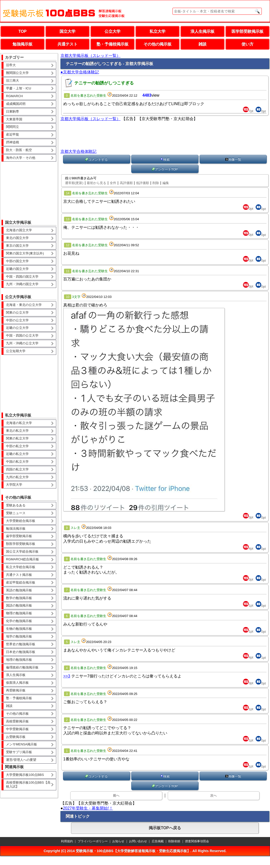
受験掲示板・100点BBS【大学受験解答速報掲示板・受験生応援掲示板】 (133, 851)
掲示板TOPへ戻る (165, 828)
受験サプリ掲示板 (19, 752)
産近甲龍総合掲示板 (20, 582)
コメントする (96, 159)
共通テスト (68, 44)
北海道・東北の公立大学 (24, 305)
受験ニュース (16, 513)
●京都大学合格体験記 (79, 72)
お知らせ (118, 841)
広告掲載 (158, 841)
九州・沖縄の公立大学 (22, 343)
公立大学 (112, 31)
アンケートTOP (165, 169)
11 (67, 271)
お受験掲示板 (16, 737)
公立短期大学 (16, 351)
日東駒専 (12, 111)
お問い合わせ (138, 841)
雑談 (202, 44)
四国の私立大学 (17, 469)
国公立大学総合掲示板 (22, 551)
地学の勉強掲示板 (19, 636)
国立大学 (68, 31)
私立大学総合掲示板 (20, 567)
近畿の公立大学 (17, 328)
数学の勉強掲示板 (19, 598)
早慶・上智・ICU (18, 88)
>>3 (66, 676)
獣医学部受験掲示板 (20, 544)
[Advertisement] (29, 187)
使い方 (248, 44)
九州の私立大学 (17, 477)
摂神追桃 (12, 142)
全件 (113, 183)
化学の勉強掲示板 (19, 621)
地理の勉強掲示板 (19, 659)
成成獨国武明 (16, 104)
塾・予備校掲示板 (112, 44)
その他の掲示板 (158, 44)
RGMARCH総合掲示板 (22, 559)
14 (67, 193)
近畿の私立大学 (17, 454)
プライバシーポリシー (93, 841)
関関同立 (12, 127)
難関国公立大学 (17, 73)
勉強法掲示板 (16, 528)
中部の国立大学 (17, 261)
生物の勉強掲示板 (19, 629)
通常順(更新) (74, 183)
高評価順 (126, 183)
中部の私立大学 (17, 446)
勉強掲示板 (22, 44)
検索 (165, 159)
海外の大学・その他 (20, 158)
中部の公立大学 (17, 320)
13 (67, 219)
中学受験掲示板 (17, 729)
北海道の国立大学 (19, 230)
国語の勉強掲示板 (19, 605)
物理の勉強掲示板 (19, 613)
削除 (155, 183)
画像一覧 (233, 159)
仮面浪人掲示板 (17, 682)
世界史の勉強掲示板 (20, 644)
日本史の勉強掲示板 (20, 652)
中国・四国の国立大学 (22, 276)
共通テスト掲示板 (19, 575)
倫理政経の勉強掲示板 (22, 667)
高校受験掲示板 (17, 721)
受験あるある (16, 505)
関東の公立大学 (17, 312)
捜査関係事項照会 (197, 841)
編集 (165, 183)
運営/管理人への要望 (21, 760)
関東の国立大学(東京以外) (25, 253)
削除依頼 (174, 841)
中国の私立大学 (17, 461)
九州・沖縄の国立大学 (22, 284)
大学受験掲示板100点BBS (25, 775)
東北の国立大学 (17, 238)
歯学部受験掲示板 (19, 536)
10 (67, 297)
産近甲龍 (12, 134)
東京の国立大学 (17, 245)
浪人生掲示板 (202, 31)
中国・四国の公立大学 (22, 335)
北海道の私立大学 (19, 423)
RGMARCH (14, 96)
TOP (22, 31)
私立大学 (158, 31)
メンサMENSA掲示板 (21, 744)
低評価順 (142, 183)
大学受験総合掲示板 (20, 521)
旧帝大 (11, 65)
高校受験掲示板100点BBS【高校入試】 (28, 785)
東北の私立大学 (17, 430)
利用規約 (67, 841)
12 (67, 245)
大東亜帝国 (14, 119)
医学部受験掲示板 (248, 31)
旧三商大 (12, 80)
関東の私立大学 (17, 438)
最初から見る (96, 183)
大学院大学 (14, 484)
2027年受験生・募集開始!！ (88, 808)
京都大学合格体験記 (78, 151)
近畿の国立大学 (17, 269)
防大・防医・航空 (19, 150)
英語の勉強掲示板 (19, 590)
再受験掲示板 (16, 690)
